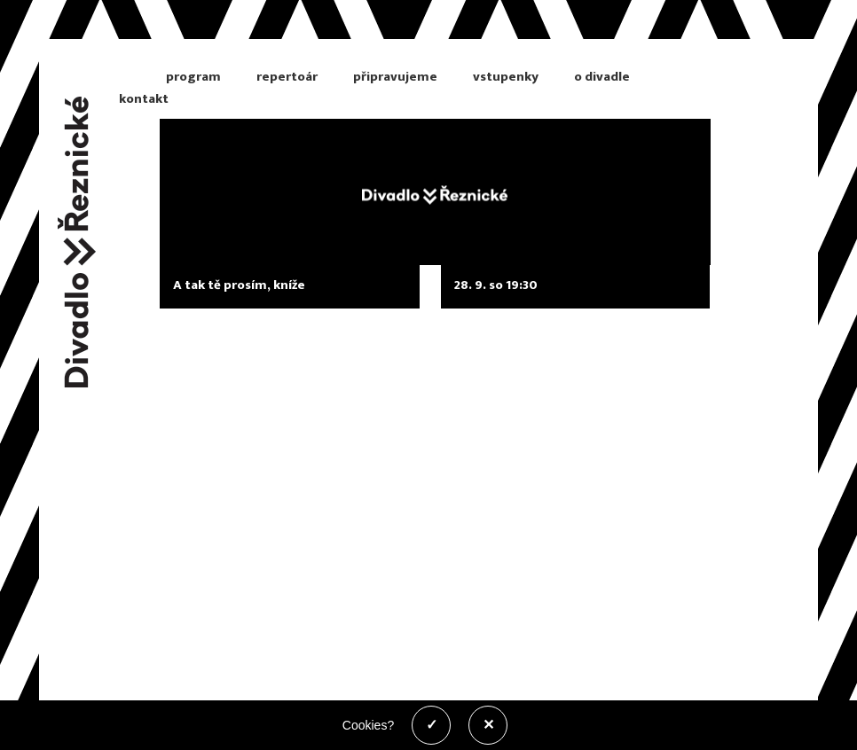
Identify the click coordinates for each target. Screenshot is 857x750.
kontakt (144, 99)
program (193, 77)
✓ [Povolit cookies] (431, 724)
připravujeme (395, 77)
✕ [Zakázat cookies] (488, 724)
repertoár (287, 77)
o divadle (602, 77)
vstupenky (506, 77)
